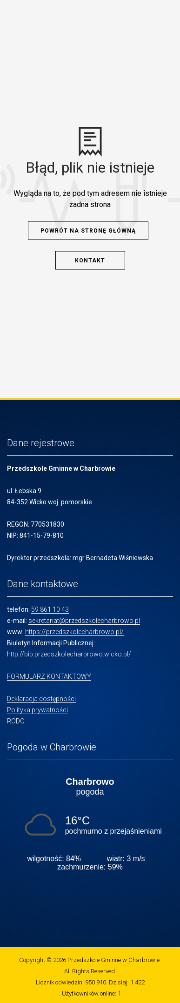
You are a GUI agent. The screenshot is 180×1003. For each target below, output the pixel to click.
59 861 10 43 (50, 609)
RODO (16, 721)
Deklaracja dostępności (41, 698)
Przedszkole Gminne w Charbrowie (113, 959)
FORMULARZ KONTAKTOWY (49, 676)
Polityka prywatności (37, 710)
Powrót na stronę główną (88, 230)
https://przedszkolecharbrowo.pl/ (74, 631)
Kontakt (90, 260)
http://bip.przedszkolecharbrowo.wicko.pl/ (69, 654)
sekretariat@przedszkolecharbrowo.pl (84, 620)
